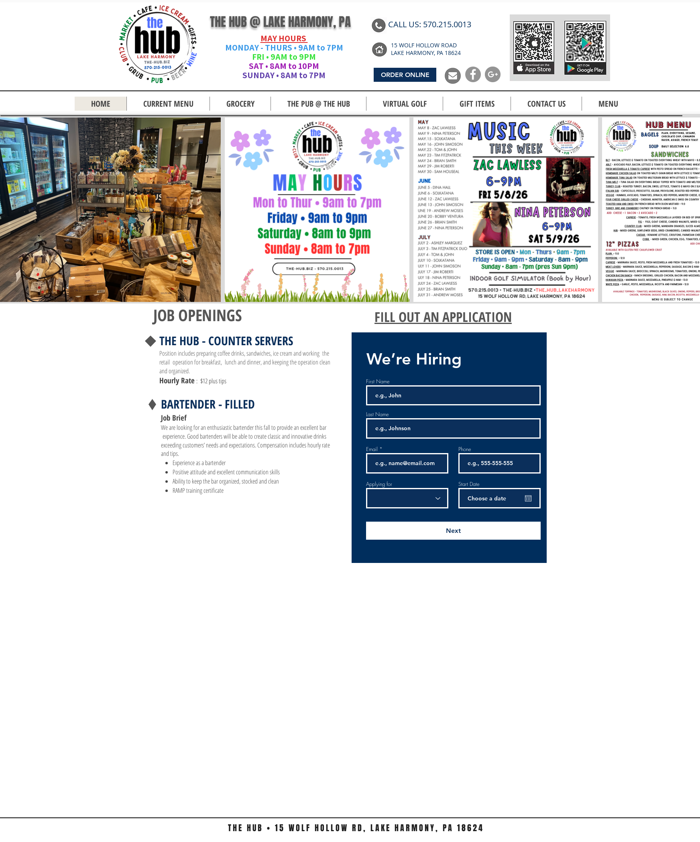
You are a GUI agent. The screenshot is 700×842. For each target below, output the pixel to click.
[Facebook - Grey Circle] (473, 74)
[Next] (453, 531)
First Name (378, 381)
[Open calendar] (528, 498)
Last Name (377, 414)
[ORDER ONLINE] (405, 75)
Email (372, 449)
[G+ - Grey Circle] (493, 74)
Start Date (469, 484)
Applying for (379, 484)
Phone (464, 449)
